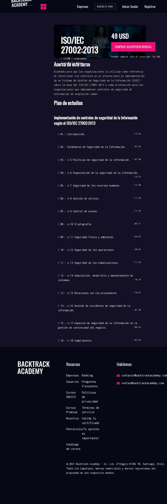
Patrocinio (74, 429)
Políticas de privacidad (90, 397)
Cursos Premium (71, 410)
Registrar (150, 6)
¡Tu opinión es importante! (90, 433)
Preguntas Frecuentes (90, 384)
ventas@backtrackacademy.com (140, 383)
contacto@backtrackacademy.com (142, 375)
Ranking (87, 375)
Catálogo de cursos (73, 447)
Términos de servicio (90, 410)
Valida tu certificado (90, 420)
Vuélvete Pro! (105, 6)
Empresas (82, 6)
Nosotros (72, 418)
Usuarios (72, 381)
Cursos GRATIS (71, 395)
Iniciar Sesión (130, 6)
